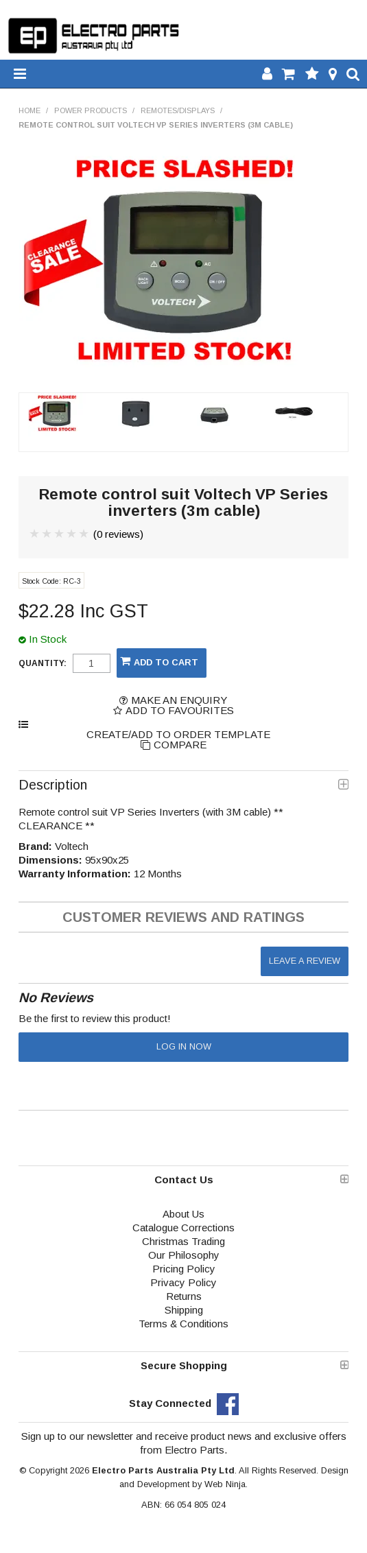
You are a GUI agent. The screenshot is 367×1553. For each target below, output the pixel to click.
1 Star (35, 533)
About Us (183, 1214)
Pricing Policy (183, 1269)
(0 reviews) (118, 534)
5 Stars (84, 533)
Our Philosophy (184, 1255)
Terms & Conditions (183, 1323)
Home (29, 110)
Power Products (90, 110)
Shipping (184, 1310)
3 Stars (60, 533)
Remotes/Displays (178, 110)
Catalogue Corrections (183, 1227)
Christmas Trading (183, 1241)
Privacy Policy (183, 1282)
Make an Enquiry (179, 700)
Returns (184, 1296)
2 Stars (47, 533)
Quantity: (43, 663)
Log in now (183, 1046)
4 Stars (72, 533)
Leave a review (304, 961)
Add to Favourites (180, 710)
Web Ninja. (226, 1484)
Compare (180, 744)
